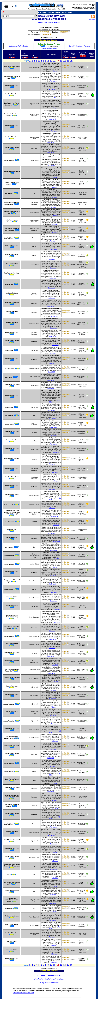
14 (64, 60)
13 (61, 60)
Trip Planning (40, 12)
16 (71, 60)
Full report (55, 71)
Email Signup (76, 4)
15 (68, 60)
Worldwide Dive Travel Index (23, 993)
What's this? (92, 19)
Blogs (64, 12)
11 (54, 60)
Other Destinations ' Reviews (79, 46)
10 (51, 60)
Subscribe (84, 4)
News (58, 12)
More (70, 12)
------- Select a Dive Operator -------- (37, 40)
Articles (50, 12)
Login (89, 4)
